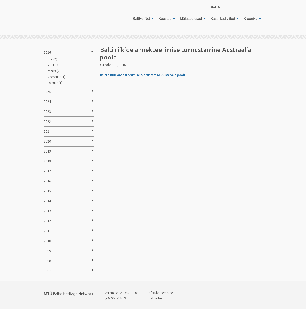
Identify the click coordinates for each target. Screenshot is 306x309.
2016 (47, 181)
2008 (47, 261)
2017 (47, 171)
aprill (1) (53, 65)
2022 (47, 121)
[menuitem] (142, 18)
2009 (47, 251)
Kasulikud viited (223, 18)
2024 (47, 101)
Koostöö (165, 18)
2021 (47, 131)
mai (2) (52, 59)
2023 (47, 111)
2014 (47, 201)
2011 (47, 231)
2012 (47, 221)
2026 (47, 52)
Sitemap (213, 6)
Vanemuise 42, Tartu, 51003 (119, 293)
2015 (47, 191)
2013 (47, 211)
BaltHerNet (141, 18)
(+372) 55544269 (113, 298)
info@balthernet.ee (158, 293)
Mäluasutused (191, 18)
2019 (47, 151)
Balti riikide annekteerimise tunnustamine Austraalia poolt (142, 75)
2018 (47, 161)
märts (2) (54, 71)
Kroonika (250, 18)
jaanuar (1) (55, 82)
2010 (47, 241)
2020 (47, 141)
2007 (47, 271)
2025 (47, 91)
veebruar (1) (56, 77)
